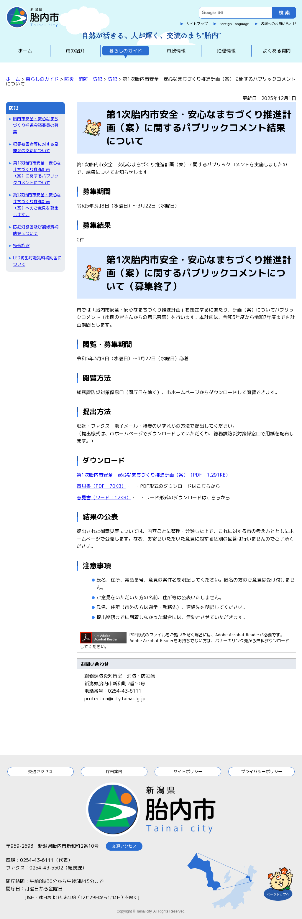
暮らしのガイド (125, 50)
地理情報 (226, 50)
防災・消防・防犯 (83, 79)
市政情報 (176, 50)
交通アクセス (40, 771)
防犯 (112, 79)
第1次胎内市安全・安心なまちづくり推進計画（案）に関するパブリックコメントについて (37, 172)
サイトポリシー (187, 771)
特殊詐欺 (21, 245)
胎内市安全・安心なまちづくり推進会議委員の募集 (35, 125)
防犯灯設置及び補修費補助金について (35, 230)
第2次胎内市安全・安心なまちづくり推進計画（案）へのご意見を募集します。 (37, 204)
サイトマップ (197, 23)
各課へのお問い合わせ (278, 23)
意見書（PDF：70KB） (101, 486)
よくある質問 (276, 50)
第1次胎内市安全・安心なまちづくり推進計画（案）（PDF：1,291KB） (153, 475)
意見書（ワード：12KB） (104, 497)
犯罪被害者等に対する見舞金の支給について (35, 147)
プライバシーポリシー (261, 771)
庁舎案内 (114, 771)
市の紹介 (75, 50)
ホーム (25, 50)
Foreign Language (234, 23)
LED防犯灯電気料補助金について (37, 261)
